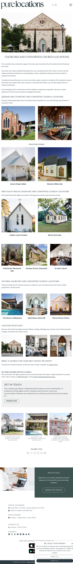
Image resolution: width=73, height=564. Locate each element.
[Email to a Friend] (38, 453)
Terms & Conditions (41, 562)
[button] (70, 4)
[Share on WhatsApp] (27, 453)
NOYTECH (57, 562)
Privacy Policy (31, 562)
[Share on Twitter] (34, 453)
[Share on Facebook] (31, 453)
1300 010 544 (22, 377)
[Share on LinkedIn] (45, 453)
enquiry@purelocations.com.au (44, 377)
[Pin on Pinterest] (41, 453)
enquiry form (53, 365)
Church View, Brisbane (36, 144)
